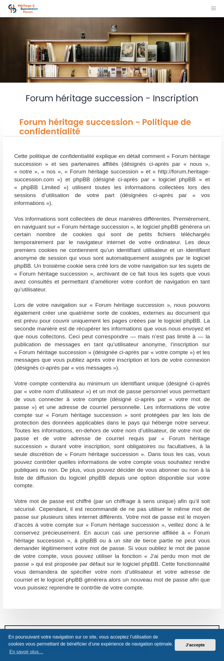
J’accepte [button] (195, 645)
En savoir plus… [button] (26, 651)
